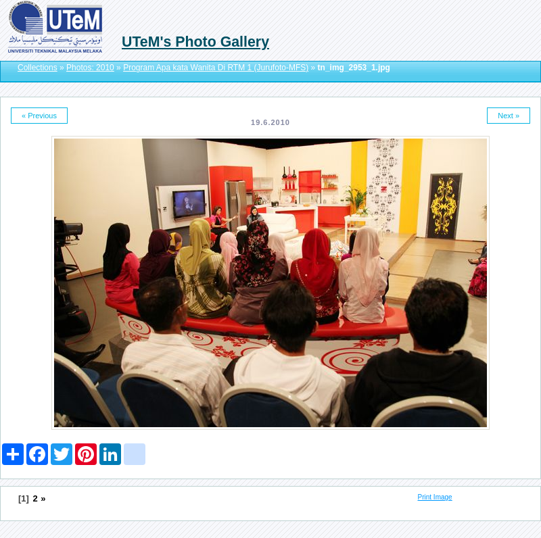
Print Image (435, 497)
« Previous (39, 116)
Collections (37, 67)
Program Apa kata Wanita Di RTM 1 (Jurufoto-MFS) (215, 67)
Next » (508, 116)
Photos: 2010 (90, 67)
